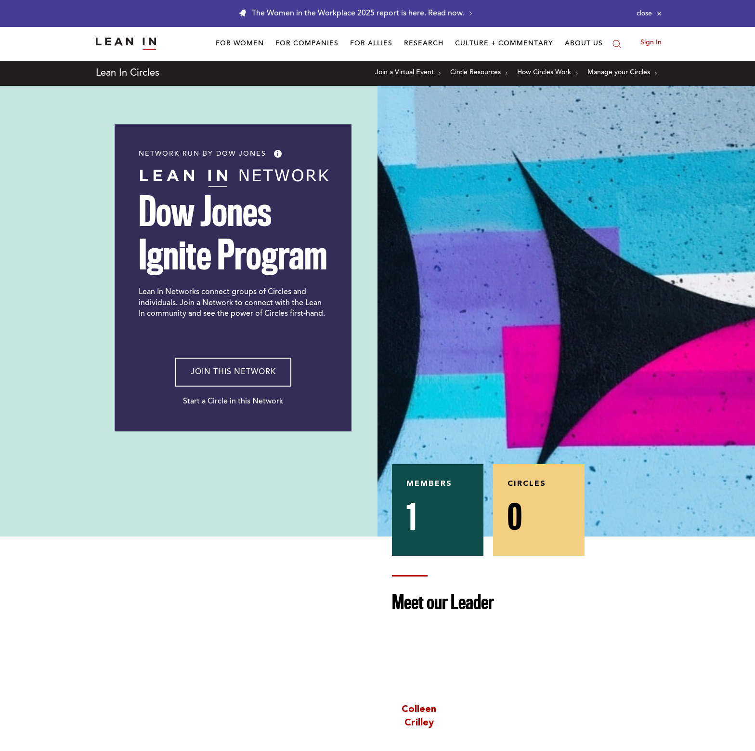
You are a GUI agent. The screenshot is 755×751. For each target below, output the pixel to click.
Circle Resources (479, 72)
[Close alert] (649, 13)
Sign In (651, 43)
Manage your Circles (622, 72)
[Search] (616, 44)
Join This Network (233, 372)
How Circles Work (547, 72)
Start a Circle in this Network (233, 401)
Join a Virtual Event (408, 72)
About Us (584, 43)
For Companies (306, 43)
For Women (240, 43)
